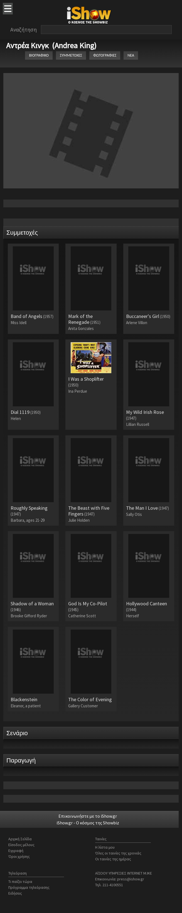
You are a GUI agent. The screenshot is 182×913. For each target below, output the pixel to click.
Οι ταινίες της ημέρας (113, 858)
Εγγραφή (15, 850)
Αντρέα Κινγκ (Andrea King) (51, 45)
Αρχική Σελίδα (20, 838)
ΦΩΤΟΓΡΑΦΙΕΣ (104, 55)
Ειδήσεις (15, 893)
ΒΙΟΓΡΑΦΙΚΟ (39, 55)
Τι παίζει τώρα (20, 881)
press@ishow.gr (130, 879)
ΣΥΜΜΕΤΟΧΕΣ (71, 55)
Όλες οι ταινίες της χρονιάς (118, 853)
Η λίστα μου (105, 847)
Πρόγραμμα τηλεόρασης (29, 887)
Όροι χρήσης (19, 856)
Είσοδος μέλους (21, 844)
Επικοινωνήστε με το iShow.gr (87, 816)
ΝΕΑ (130, 55)
